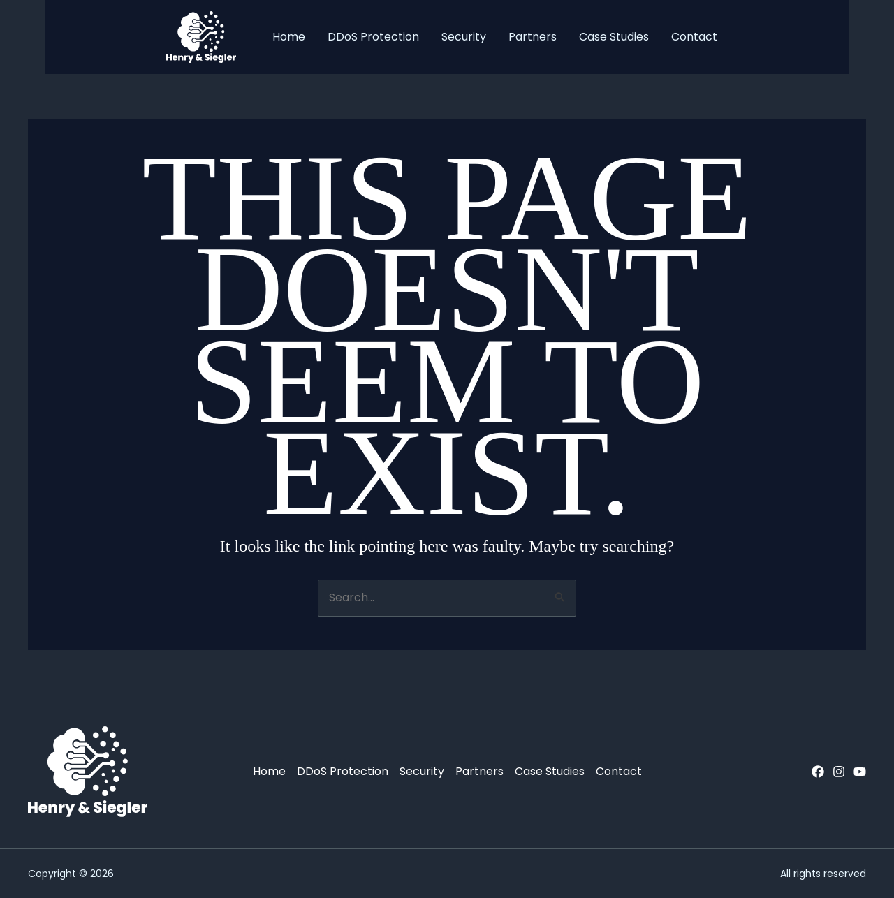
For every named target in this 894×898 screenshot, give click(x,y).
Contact (694, 37)
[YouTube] (859, 771)
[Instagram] (839, 771)
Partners (532, 37)
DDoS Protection (373, 37)
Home (288, 37)
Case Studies (614, 37)
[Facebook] (818, 771)
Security (463, 37)
